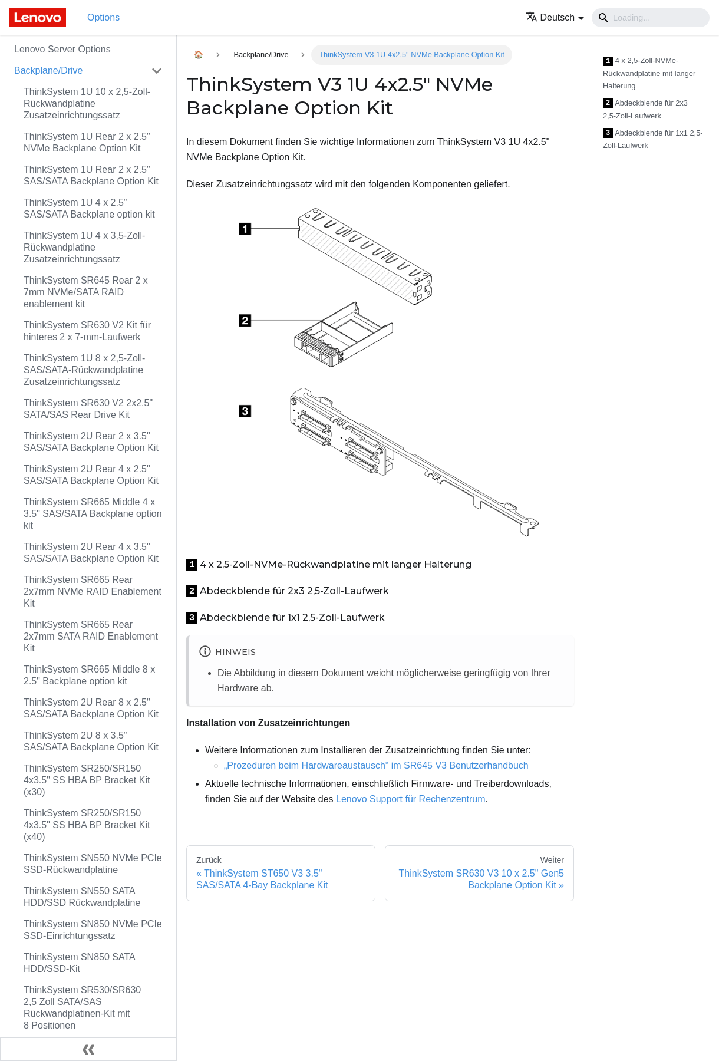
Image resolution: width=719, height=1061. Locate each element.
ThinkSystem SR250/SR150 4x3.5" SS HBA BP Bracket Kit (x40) (87, 825)
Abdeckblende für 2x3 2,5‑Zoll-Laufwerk (645, 109)
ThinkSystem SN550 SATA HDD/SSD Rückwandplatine (82, 897)
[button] (555, 17)
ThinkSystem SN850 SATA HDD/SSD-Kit (79, 963)
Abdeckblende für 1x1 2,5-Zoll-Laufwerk (653, 139)
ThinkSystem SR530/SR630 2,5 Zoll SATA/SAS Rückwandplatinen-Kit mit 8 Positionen (82, 1007)
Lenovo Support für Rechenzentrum (410, 799)
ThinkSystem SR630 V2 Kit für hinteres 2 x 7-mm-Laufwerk (87, 331)
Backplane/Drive (48, 70)
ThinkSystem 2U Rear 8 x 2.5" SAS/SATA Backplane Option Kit (91, 708)
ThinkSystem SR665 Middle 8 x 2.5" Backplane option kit (89, 675)
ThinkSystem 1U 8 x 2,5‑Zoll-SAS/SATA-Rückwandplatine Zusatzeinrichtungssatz (84, 370)
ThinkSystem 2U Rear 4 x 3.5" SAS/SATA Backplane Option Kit (91, 553)
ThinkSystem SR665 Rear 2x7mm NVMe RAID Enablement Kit (92, 591)
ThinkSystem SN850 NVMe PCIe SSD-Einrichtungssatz (93, 930)
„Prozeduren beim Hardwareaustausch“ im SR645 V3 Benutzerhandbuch (376, 765)
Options (103, 17)
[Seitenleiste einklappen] (88, 1049)
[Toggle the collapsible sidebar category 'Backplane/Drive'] (156, 70)
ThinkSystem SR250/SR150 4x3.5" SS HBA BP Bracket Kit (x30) (87, 780)
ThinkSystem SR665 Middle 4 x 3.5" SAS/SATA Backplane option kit (93, 513)
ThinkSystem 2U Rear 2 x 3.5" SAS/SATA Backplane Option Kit (91, 442)
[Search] (651, 17)
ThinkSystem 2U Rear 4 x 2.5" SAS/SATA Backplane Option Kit (91, 475)
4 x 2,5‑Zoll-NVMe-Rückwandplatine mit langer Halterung (649, 73)
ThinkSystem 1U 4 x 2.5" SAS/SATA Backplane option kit (89, 208)
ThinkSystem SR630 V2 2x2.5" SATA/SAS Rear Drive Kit (88, 409)
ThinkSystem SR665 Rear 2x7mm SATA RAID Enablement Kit (91, 636)
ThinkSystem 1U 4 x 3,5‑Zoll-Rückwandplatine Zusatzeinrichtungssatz (84, 247)
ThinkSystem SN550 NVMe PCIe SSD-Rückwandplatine (93, 864)
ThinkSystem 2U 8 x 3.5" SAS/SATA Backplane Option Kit (91, 741)
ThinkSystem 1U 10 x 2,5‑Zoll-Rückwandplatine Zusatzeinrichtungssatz (87, 103)
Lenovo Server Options (62, 49)
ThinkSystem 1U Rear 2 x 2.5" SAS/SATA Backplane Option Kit (91, 175)
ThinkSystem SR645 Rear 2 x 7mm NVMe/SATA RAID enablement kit (86, 292)
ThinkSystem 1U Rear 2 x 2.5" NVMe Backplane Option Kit (87, 142)
